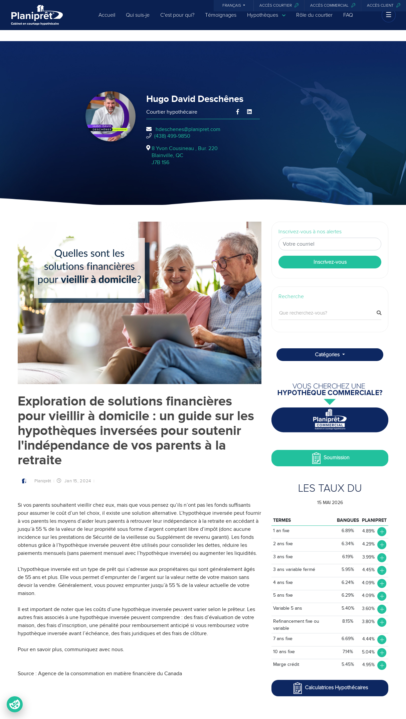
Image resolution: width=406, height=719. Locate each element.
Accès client (383, 5)
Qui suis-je (138, 20)
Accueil (106, 20)
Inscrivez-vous (330, 262)
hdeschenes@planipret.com (188, 129)
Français (232, 6)
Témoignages (220, 20)
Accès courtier (278, 5)
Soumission (330, 458)
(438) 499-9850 (172, 136)
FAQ (348, 20)
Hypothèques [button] (266, 21)
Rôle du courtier (314, 20)
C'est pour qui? (177, 20)
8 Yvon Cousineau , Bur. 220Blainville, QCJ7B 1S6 (185, 155)
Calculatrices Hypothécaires (330, 688)
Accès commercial (332, 5)
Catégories (328, 354)
